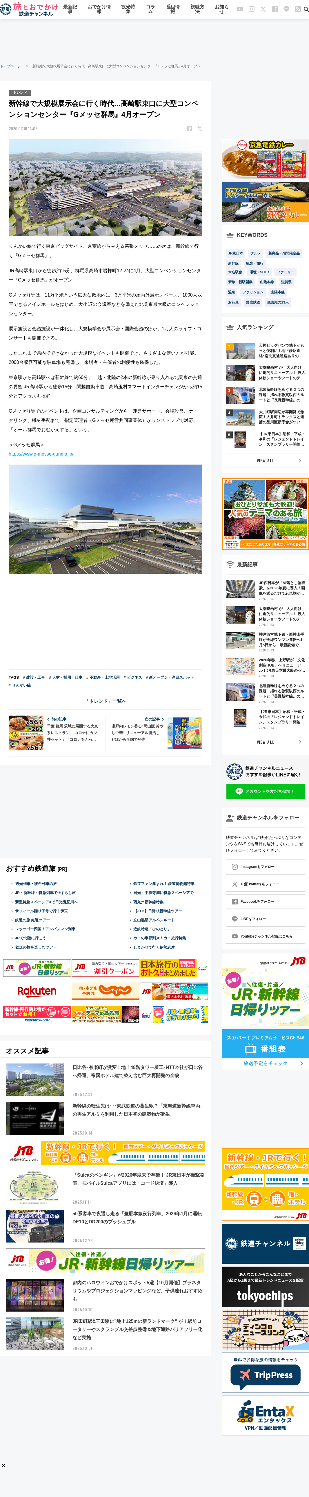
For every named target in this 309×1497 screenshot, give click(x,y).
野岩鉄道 (253, 302)
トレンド (20, 93)
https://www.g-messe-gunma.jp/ (41, 454)
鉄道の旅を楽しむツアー (36, 947)
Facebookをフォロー (253, 901)
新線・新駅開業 (240, 282)
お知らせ (222, 9)
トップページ (10, 66)
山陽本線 (278, 292)
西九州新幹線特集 (148, 902)
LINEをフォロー (249, 919)
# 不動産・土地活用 (103, 677)
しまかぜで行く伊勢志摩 (154, 947)
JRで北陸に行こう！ (32, 938)
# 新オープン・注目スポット (170, 677)
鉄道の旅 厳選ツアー (32, 920)
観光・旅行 (254, 263)
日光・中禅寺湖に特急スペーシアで (163, 893)
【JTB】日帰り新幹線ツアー (157, 911)
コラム (150, 9)
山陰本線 (267, 282)
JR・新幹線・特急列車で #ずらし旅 (45, 893)
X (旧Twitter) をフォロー (255, 884)
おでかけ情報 (99, 9)
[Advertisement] (154, 41)
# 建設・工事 (34, 677)
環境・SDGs (260, 272)
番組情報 (173, 9)
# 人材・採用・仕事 (65, 677)
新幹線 (233, 263)
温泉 (231, 292)
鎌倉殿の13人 (277, 302)
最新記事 (70, 9)
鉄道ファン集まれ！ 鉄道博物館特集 (164, 884)
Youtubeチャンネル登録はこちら (262, 936)
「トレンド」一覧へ (105, 701)
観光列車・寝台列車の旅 (36, 884)
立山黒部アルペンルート (154, 920)
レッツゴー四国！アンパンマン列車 (45, 929)
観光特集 (128, 9)
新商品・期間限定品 (284, 253)
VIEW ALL (266, 460)
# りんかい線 (20, 685)
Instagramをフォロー (253, 867)
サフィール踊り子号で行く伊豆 (41, 911)
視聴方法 (197, 9)
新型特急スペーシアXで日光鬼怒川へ (46, 902)
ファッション (253, 292)
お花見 (233, 302)
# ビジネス (133, 677)
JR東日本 (235, 253)
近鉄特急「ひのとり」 (152, 929)
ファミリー (285, 272)
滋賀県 (286, 282)
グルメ (255, 253)
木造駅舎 (235, 272)
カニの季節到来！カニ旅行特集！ (161, 938)
